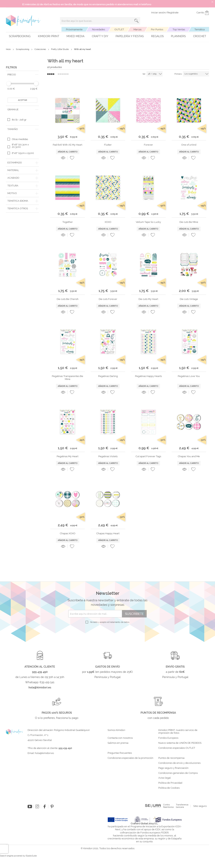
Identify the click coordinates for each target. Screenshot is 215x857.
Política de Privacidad (170, 783)
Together (67, 222)
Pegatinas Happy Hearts (148, 376)
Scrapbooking (20, 36)
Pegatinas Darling (108, 376)
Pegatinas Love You (189, 376)
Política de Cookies (169, 788)
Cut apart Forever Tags (148, 456)
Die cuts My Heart (148, 299)
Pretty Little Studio (60, 49)
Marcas (137, 29)
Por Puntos (157, 29)
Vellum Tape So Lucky (148, 222)
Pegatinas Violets (108, 456)
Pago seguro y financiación (173, 768)
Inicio (8, 49)
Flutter (108, 144)
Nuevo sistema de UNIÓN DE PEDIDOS (179, 743)
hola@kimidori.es (44, 753)
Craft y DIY (100, 36)
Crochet (199, 36)
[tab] (22, 74)
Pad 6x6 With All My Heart (67, 144)
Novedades (98, 29)
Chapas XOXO (67, 533)
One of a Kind (188, 144)
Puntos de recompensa (171, 758)
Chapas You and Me (189, 456)
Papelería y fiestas (130, 36)
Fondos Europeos (168, 738)
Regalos (157, 36)
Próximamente (74, 29)
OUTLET (119, 29)
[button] (72, 158)
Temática (199, 29)
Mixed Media (75, 36)
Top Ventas (179, 29)
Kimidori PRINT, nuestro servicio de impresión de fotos (177, 731)
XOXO (108, 222)
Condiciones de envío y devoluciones (179, 763)
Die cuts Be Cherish (68, 299)
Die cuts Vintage (189, 299)
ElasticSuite (31, 856)
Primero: (178, 74)
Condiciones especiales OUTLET (176, 748)
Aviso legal (164, 778)
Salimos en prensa (118, 743)
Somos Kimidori (116, 730)
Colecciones (40, 49)
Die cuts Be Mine (188, 222)
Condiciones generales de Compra (178, 773)
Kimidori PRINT (48, 36)
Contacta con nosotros (120, 738)
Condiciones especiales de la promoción (131, 758)
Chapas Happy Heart (107, 533)
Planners (178, 36)
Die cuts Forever (108, 299)
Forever (148, 144)
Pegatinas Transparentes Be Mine (67, 377)
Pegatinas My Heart (67, 456)
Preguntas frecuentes (120, 753)
